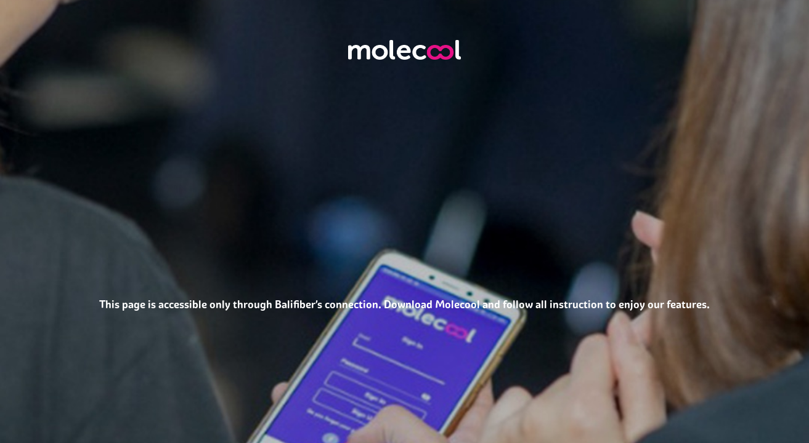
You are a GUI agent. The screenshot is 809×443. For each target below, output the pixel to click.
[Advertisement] (404, 406)
